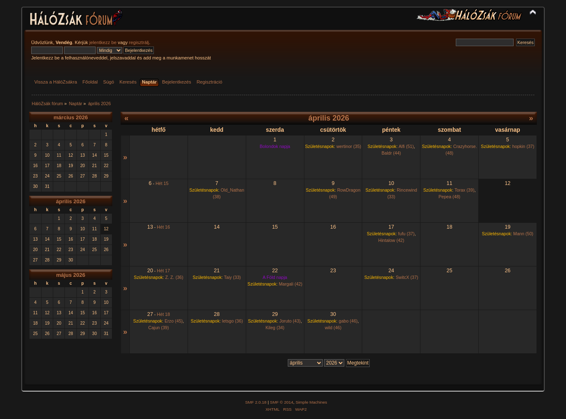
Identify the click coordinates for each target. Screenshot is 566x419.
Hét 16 (163, 226)
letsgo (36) (232, 320)
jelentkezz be (102, 42)
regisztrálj (139, 42)
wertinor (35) (348, 146)
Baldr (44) (391, 152)
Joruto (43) (290, 320)
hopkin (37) (523, 146)
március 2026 (71, 117)
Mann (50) (523, 233)
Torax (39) (465, 189)
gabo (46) (348, 320)
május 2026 (70, 275)
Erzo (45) (174, 320)
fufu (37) (406, 233)
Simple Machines (311, 402)
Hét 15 (162, 183)
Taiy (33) (232, 277)
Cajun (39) (158, 327)
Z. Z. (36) (174, 277)
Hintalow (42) (391, 240)
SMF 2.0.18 (256, 402)
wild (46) (333, 327)
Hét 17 (163, 270)
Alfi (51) (406, 146)
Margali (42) (291, 283)
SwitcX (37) (406, 277)
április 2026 (71, 201)
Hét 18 (163, 314)
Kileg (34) (274, 327)
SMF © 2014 (281, 402)
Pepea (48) (449, 196)
